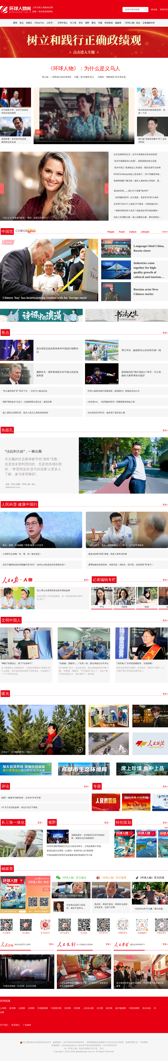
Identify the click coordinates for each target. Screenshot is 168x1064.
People (111, 232)
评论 (81, 23)
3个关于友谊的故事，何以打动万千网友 (19, 807)
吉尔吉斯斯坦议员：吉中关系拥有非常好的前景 (135, 154)
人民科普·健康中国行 (19, 504)
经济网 (67, 1008)
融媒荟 (118, 23)
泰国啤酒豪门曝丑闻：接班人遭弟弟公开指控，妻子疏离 (138, 181)
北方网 (100, 1008)
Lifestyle (145, 232)
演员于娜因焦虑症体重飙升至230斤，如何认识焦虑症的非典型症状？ (34, 565)
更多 (46, 889)
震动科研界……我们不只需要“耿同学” (131, 191)
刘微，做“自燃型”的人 (84, 77)
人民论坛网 (88, 1008)
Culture (132, 232)
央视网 (22, 1008)
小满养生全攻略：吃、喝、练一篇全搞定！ (22, 554)
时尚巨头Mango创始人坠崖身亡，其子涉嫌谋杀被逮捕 (138, 174)
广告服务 (27, 1025)
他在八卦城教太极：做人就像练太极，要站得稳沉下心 (138, 217)
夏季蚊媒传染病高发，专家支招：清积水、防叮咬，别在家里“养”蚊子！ (121, 565)
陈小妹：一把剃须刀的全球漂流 (57, 77)
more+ (165, 232)
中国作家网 (134, 1008)
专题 (100, 23)
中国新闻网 (42, 1008)
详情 (39, 132)
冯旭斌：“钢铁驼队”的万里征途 (111, 77)
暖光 (94, 23)
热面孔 (29, 23)
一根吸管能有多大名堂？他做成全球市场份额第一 (136, 210)
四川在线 (146, 1008)
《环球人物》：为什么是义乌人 (84, 68)
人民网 (3, 1008)
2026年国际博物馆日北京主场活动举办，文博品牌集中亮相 (74, 846)
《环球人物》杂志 (132, 23)
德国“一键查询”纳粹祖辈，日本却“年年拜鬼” (21, 798)
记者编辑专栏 (149, 23)
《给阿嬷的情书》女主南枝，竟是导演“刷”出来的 (136, 197)
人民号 (50, 23)
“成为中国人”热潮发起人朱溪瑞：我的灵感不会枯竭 (137, 167)
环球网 (77, 1008)
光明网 (31, 1008)
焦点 (22, 23)
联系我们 (15, 1025)
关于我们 (4, 1025)
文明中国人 (63, 23)
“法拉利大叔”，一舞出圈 (23, 451)
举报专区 (164, 9)
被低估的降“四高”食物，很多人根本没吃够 (107, 554)
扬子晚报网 (120, 1008)
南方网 (109, 1008)
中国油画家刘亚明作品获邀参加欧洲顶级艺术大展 (69, 855)
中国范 (7, 231)
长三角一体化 (13, 822)
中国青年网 (56, 1008)
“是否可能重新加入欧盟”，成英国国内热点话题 (135, 161)
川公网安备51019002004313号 (35, 1042)
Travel (122, 232)
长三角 (73, 23)
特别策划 (109, 23)
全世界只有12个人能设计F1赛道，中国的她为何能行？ (138, 204)
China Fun (39, 23)
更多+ (165, 333)
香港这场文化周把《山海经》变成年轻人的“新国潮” (70, 851)
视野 (87, 23)
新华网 (12, 1008)
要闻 (15, 23)
